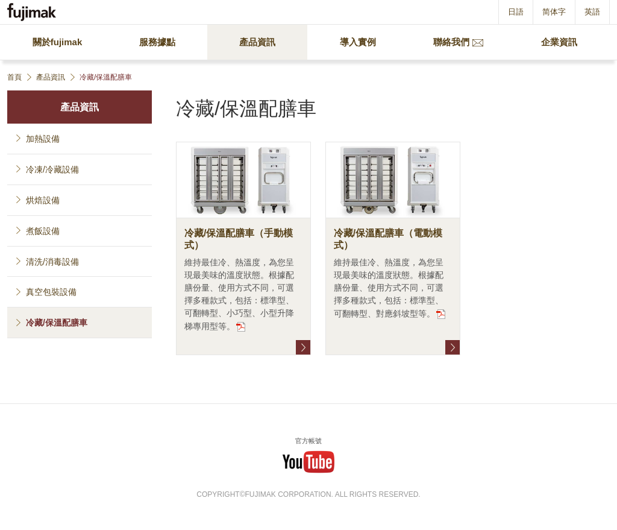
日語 (516, 11)
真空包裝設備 (51, 292)
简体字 (554, 11)
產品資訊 (79, 107)
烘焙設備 (43, 200)
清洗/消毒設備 (52, 262)
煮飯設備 (43, 231)
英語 (592, 11)
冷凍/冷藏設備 (52, 169)
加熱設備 (43, 139)
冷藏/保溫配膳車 (56, 322)
